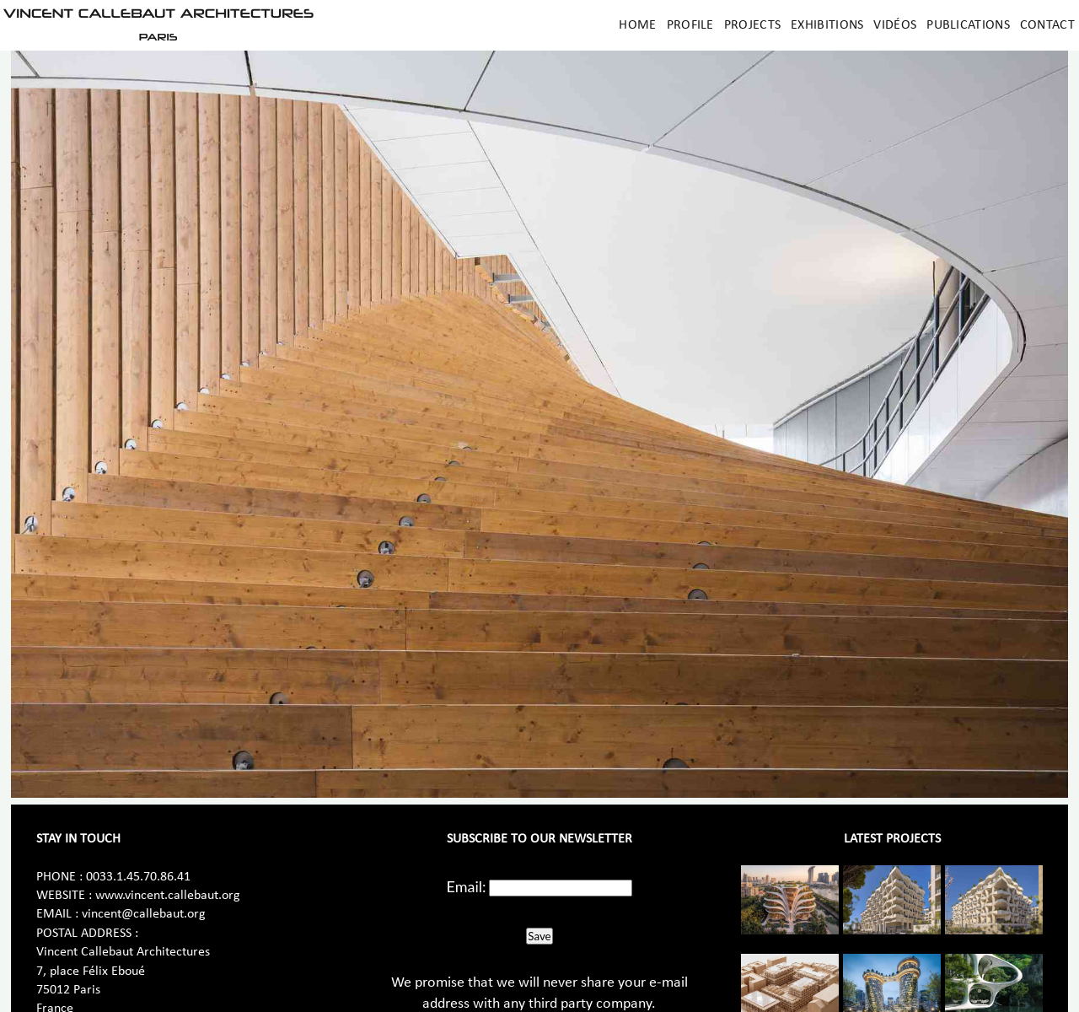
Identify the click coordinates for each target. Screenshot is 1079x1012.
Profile (690, 25)
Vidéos (894, 25)
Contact (1047, 25)
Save (539, 936)
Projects (752, 25)
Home (637, 25)
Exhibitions (827, 25)
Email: (466, 886)
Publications (968, 25)
